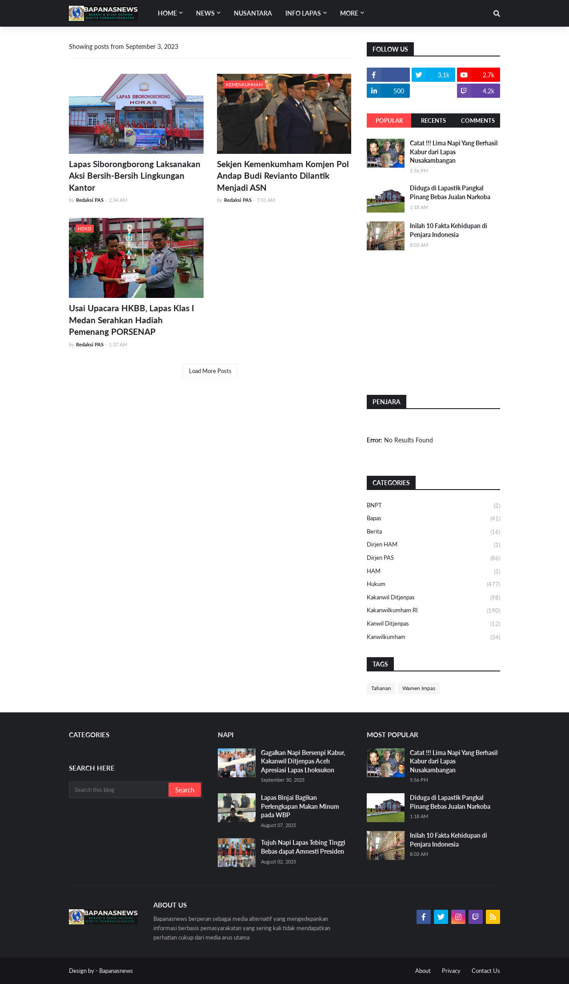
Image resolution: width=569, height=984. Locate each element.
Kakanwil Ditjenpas (433, 598)
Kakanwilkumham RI (433, 610)
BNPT (433, 506)
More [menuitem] (349, 13)
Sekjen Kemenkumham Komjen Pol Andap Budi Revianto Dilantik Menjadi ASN (283, 176)
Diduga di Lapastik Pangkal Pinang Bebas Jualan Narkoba (450, 192)
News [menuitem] (205, 13)
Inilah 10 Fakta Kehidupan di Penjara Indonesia (448, 230)
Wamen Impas (418, 688)
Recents (433, 120)
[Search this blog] (119, 790)
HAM (433, 571)
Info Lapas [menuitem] (303, 13)
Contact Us (486, 970)
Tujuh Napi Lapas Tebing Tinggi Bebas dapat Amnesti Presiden (303, 847)
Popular (389, 120)
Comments (478, 120)
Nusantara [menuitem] (253, 13)
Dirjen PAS (433, 558)
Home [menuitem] (167, 13)
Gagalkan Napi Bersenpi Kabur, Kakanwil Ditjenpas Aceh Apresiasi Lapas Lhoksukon (303, 761)
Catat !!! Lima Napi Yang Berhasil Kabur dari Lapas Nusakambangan (453, 151)
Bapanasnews (116, 970)
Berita (433, 532)
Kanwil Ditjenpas (433, 624)
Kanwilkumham (433, 637)
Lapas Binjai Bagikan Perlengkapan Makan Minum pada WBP (300, 806)
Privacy (451, 970)
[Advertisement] (433, 321)
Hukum (433, 584)
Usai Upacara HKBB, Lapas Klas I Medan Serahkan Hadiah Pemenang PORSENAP (131, 320)
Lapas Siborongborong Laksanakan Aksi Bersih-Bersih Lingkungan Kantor (134, 176)
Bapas (433, 518)
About (423, 970)
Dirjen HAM (433, 545)
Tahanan (381, 688)
